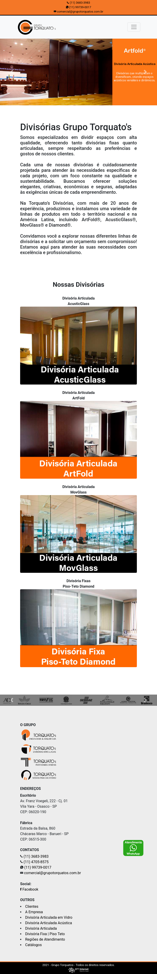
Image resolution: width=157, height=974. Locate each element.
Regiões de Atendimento (45, 939)
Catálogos (33, 945)
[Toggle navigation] (133, 27)
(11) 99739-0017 (80, 7)
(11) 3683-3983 (80, 2)
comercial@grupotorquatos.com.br (80, 11)
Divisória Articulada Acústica (48, 923)
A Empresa (34, 912)
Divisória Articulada (41, 928)
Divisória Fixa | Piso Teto (45, 934)
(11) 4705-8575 (36, 862)
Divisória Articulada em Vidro (48, 917)
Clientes (31, 906)
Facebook (29, 889)
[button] (12, 72)
